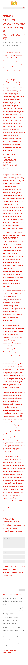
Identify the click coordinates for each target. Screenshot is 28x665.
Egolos (6, 42)
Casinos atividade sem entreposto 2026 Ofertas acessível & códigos (11, 620)
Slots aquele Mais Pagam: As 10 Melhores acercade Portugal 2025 (13, 601)
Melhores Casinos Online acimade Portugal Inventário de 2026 (13, 630)
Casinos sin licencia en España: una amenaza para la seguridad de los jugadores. (13, 611)
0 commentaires (14, 45)
